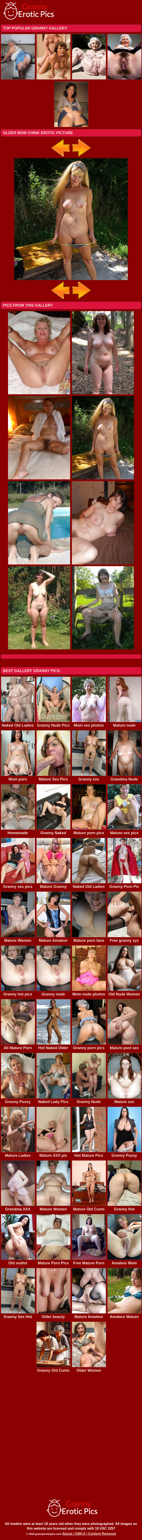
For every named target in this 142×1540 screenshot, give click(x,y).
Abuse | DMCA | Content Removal (89, 1534)
